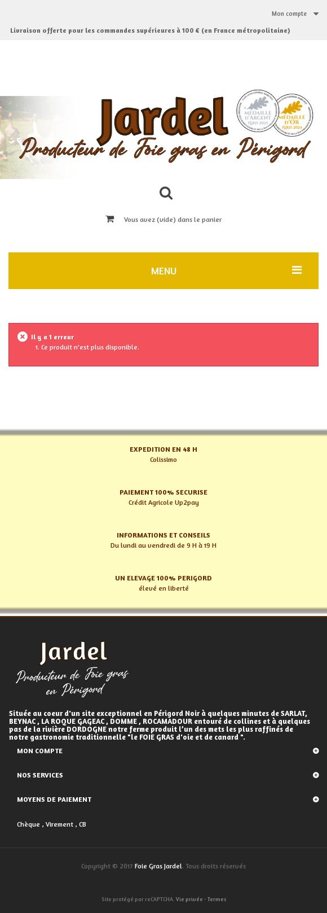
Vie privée (189, 899)
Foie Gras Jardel (158, 866)
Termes (216, 899)
